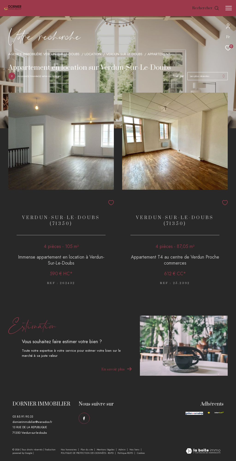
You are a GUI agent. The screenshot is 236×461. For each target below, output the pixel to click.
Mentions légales (106, 449)
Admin (122, 449)
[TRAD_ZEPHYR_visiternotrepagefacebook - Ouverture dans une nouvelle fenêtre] (84, 418)
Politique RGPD (125, 453)
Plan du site (87, 449)
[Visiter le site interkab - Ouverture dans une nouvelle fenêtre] (219, 412)
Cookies (141, 453)
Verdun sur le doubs (124, 54)
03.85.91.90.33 (22, 416)
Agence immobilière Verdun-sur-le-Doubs (44, 54)
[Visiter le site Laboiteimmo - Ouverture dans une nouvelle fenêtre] (203, 451)
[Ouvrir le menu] (228, 8)
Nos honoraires (69, 449)
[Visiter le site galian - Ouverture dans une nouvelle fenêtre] (194, 413)
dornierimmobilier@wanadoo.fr (32, 422)
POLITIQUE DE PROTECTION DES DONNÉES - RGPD (87, 453)
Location (93, 54)
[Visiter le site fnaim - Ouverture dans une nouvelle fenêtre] (208, 413)
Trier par (178, 76)
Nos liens (135, 449)
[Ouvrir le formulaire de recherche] (205, 8)
